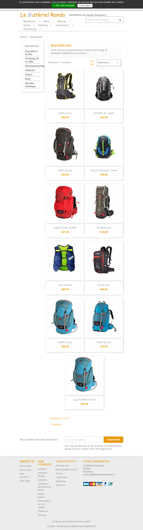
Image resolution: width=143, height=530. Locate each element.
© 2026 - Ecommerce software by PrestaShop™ (71, 526)
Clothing (43, 25)
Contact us (43, 511)
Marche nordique (30, 85)
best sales (25, 480)
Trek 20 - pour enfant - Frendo (104, 170)
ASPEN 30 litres (65, 170)
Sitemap (42, 515)
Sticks (46, 21)
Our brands (25, 465)
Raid (27, 79)
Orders (59, 473)
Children (30, 70)
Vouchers (60, 485)
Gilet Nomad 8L (65, 285)
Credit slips (61, 477)
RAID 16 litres (65, 113)
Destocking (29, 29)
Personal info (62, 465)
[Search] (104, 19)
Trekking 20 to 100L (32, 60)
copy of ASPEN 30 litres (84, 400)
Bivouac (62, 21)
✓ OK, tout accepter (63, 5)
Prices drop (25, 469)
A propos (42, 479)
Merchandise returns (66, 469)
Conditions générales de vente (44, 486)
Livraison (42, 468)
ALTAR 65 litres (104, 228)
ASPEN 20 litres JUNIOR (65, 228)
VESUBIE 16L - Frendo (104, 113)
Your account (65, 461)
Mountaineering (32, 65)
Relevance (108, 62)
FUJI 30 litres (104, 285)
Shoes (26, 25)
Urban (28, 74)
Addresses (61, 481)
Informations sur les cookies (44, 504)
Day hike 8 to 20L (31, 53)
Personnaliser (85, 5)
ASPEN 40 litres (104, 342)
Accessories (62, 25)
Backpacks (29, 21)
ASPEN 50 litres (65, 342)
